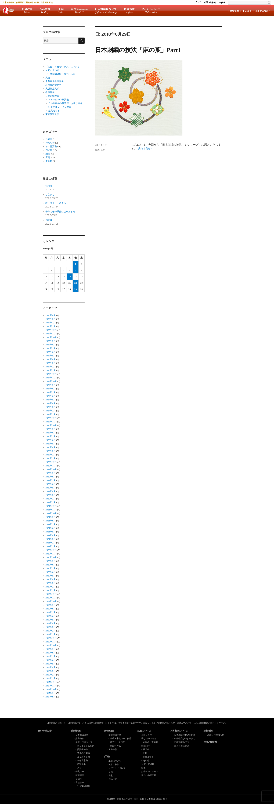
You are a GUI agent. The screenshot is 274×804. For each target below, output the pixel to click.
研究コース (80, 771)
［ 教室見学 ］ (234, 11)
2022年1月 (50, 502)
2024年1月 (50, 414)
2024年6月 (50, 396)
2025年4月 (50, 359)
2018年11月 (51, 641)
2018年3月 (50, 671)
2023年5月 (50, 443)
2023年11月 (51, 421)
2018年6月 (50, 660)
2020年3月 (50, 583)
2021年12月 (51, 506)
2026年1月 (50, 326)
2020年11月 (51, 553)
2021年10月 (51, 513)
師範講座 (79, 775)
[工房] (107, 756)
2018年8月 (50, 652)
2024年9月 (50, 385)
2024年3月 (50, 407)
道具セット (54, 110)
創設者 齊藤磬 (150, 742)
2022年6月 (50, 484)
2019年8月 (50, 608)
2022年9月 (50, 473)
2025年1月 (50, 370)
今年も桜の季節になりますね (60, 211)
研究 (111, 772)
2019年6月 (50, 616)
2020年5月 (50, 575)
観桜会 (48, 186)
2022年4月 (50, 491)
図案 (111, 775)
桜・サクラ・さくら (55, 203)
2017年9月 (50, 693)
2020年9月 (50, 561)
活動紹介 (145, 746)
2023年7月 (50, 436)
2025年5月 (50, 355)
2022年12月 (51, 462)
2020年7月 (50, 568)
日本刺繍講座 (81, 735)
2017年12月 (51, 682)
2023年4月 (50, 447)
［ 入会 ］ (247, 11)
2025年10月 (51, 337)
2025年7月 (50, 348)
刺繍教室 (27, 10)
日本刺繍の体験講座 (58, 99)
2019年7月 (50, 612)
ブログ (197, 2)
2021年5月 (50, 531)
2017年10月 (51, 689)
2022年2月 (50, 498)
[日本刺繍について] (179, 730)
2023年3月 (50, 451)
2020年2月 (50, 586)
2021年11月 (51, 509)
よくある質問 (83, 757)
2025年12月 (51, 330)
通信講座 (79, 782)
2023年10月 (51, 425)
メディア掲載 (147, 764)
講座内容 (79, 738)
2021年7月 (50, 524)
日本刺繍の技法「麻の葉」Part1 (138, 50)
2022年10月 (51, 469)
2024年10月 (51, 381)
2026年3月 (50, 319)
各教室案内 (82, 760)
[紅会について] (144, 730)
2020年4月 (50, 579)
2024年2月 (50, 410)
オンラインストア (151, 10)
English (222, 2)
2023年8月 (50, 432)
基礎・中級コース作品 (120, 738)
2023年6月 (50, 440)
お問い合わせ (209, 2)
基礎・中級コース (83, 742)
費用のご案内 (83, 753)
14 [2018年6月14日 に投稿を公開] (69, 276)
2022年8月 (50, 476)
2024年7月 (50, 392)
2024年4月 (50, 403)
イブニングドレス (117, 768)
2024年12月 (51, 374)
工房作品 (113, 749)
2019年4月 (50, 623)
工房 (60, 10)
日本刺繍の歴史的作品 (184, 735)
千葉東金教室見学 (54, 81)
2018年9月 (50, 649)
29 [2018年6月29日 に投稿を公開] (75, 289)
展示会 (146, 749)
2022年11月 (51, 465)
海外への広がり (148, 775)
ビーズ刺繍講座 (82, 786)
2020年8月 (50, 564)
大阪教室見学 (52, 88)
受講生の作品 (115, 735)
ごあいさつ (146, 735)
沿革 (143, 768)
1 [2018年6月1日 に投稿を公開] (75, 264)
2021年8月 (50, 520)
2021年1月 (50, 546)
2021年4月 (50, 535)
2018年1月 (50, 678)
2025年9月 (50, 341)
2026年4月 (50, 315)
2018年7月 (50, 656)
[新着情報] (208, 730)
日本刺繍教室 (52, 96)
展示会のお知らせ (215, 735)
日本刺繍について (106, 10)
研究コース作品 (117, 742)
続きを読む (145, 148)
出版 (145, 753)
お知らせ (50, 142)
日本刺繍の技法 (181, 742)
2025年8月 (50, 344)
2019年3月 (50, 627)
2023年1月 (50, 458)
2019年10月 (51, 601)
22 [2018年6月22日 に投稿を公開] (75, 283)
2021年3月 (50, 539)
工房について (115, 761)
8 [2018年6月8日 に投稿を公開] (75, 270)
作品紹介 (45, 10)
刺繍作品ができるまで (184, 738)
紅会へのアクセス (149, 771)
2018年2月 (50, 674)
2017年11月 (51, 685)
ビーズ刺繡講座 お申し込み (60, 74)
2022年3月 (50, 495)
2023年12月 (51, 418)
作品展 (48, 150)
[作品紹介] (109, 730)
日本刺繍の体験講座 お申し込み (65, 103)
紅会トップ (9, 10)
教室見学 (50, 92)
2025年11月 (51, 333)
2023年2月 (50, 454)
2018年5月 (50, 663)
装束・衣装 (114, 764)
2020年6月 (50, 572)
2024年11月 (51, 377)
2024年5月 (50, 399)
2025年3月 (50, 363)
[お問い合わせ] (210, 742)
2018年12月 (51, 638)
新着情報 (129, 10)
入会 (47, 77)
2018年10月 (51, 645)
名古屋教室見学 (53, 85)
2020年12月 (51, 550)
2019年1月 (50, 634)
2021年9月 (50, 517)
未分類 (48, 161)
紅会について (79, 10)
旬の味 (48, 220)
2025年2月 (50, 366)
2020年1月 (50, 590)
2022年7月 (50, 480)
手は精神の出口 (148, 738)
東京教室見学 (52, 114)
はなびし (50, 194)
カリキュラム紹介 (85, 746)
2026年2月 (50, 322)
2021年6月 (50, 528)
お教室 (48, 139)
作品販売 (113, 779)
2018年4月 (50, 667)
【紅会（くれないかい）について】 (63, 66)
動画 (97, 149)
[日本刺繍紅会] (45, 730)
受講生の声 (82, 749)
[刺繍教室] (76, 730)
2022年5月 (50, 487)
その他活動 (51, 146)
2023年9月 (50, 429)
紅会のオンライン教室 (59, 107)
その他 (146, 760)
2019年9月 (50, 605)
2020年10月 (51, 557)
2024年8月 (50, 388)
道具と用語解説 (181, 746)
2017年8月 (50, 696)
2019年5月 (50, 619)
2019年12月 (51, 594)
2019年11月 (51, 597)
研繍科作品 (115, 746)
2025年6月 (50, 352)
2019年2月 (50, 630)
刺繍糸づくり (149, 757)
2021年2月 (50, 542)
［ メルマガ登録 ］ (262, 11)
